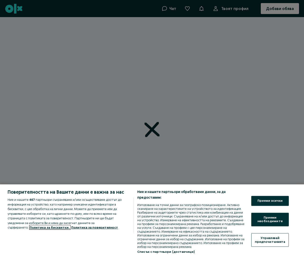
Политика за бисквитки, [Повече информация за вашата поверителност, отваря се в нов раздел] (50, 227)
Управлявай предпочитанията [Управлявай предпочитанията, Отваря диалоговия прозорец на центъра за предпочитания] (270, 240)
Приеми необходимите (270, 219)
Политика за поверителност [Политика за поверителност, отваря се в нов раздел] (94, 227)
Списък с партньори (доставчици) (166, 252)
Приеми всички (270, 201)
